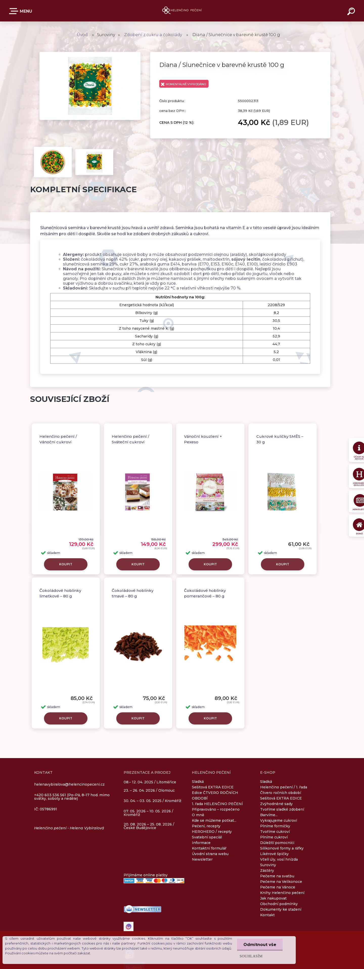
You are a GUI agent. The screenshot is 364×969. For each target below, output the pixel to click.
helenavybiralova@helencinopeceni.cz (69, 784)
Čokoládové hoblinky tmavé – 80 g (132, 593)
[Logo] (182, 10)
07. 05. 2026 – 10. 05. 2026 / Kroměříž (148, 812)
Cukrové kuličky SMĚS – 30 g (279, 439)
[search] (351, 12)
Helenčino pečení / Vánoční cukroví (58, 439)
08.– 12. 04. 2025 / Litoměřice (150, 782)
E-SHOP (15, 11)
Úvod (82, 34)
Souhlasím (251, 956)
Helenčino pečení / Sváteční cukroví (130, 439)
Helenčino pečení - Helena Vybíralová (69, 828)
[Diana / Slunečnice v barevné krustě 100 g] (90, 53)
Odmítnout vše (259, 944)
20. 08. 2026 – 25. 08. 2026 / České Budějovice (149, 826)
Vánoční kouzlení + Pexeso (203, 439)
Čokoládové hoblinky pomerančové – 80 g (205, 593)
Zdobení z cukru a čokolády (153, 34)
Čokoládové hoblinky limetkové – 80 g (60, 593)
